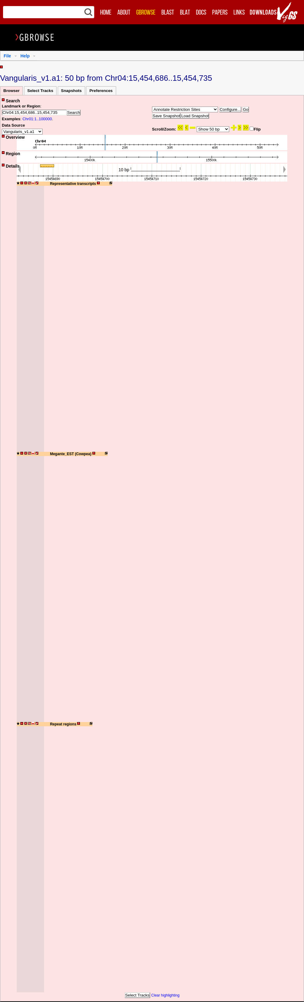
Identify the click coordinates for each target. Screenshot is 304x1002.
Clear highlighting (165, 995)
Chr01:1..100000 (37, 119)
